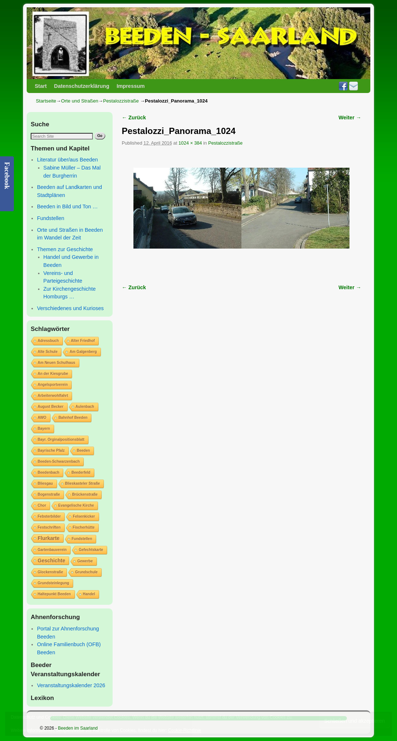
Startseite (46, 101)
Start (41, 86)
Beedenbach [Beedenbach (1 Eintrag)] (48, 472)
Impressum (131, 86)
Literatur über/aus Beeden (67, 160)
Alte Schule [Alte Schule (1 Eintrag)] (47, 352)
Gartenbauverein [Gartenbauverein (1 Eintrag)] (52, 550)
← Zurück (134, 117)
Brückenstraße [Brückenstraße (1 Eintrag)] (85, 494)
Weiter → (350, 117)
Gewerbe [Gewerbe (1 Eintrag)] (84, 561)
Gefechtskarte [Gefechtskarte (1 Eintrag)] (91, 550)
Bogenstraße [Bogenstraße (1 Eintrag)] (49, 494)
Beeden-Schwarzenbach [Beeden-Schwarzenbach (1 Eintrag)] (59, 461)
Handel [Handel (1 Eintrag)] (89, 594)
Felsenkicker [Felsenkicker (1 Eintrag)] (84, 516)
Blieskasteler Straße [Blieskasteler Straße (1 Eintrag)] (82, 483)
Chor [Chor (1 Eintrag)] (42, 505)
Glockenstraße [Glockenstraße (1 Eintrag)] (50, 572)
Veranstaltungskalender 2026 (71, 685)
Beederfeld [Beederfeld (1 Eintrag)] (80, 472)
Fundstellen (50, 218)
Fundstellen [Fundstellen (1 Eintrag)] (82, 539)
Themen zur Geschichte (65, 249)
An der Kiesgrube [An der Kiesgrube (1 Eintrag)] (53, 374)
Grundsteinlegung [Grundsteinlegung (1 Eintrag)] (53, 583)
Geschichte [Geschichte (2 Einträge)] (51, 560)
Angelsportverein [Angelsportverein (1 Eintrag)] (53, 385)
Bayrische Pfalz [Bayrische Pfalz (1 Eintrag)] (51, 450)
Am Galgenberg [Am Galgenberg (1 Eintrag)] (83, 352)
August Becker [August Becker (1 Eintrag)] (51, 407)
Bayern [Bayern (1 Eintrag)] (44, 429)
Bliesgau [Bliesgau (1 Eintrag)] (45, 483)
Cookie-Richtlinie (184, 730)
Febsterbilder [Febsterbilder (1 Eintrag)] (49, 516)
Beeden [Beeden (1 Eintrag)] (83, 450)
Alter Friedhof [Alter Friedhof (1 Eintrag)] (83, 341)
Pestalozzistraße (121, 101)
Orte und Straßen (79, 101)
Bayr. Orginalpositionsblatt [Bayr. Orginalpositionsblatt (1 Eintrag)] (61, 439)
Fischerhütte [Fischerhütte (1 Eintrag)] (84, 527)
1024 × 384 (190, 143)
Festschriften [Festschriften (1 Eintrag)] (49, 527)
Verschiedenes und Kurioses (70, 308)
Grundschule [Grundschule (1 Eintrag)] (86, 572)
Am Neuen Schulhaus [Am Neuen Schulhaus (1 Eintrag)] (56, 363)
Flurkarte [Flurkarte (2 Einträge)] (49, 538)
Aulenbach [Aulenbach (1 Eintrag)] (85, 407)
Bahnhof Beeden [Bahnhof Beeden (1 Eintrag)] (72, 418)
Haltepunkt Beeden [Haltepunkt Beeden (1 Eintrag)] (54, 594)
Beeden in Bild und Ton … (67, 206)
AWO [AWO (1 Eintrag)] (42, 418)
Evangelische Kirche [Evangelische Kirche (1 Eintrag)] (76, 505)
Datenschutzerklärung (81, 86)
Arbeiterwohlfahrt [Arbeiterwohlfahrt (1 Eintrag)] (53, 396)
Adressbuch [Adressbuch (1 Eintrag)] (48, 341)
